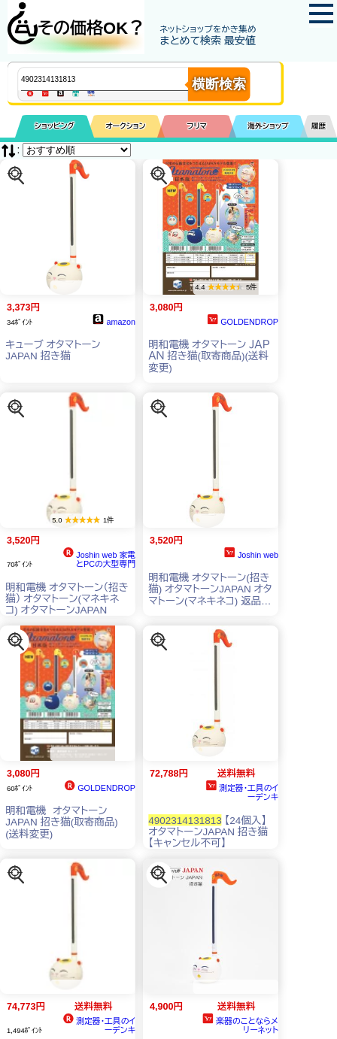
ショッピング (54, 126)
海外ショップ (267, 126)
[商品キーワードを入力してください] (117, 79)
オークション (125, 126)
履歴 (318, 126)
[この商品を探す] (16, 175)
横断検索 (219, 84)
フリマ (197, 126)
